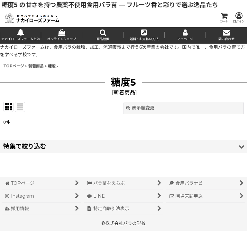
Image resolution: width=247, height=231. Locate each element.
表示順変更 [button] (140, 108)
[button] (103, 35)
